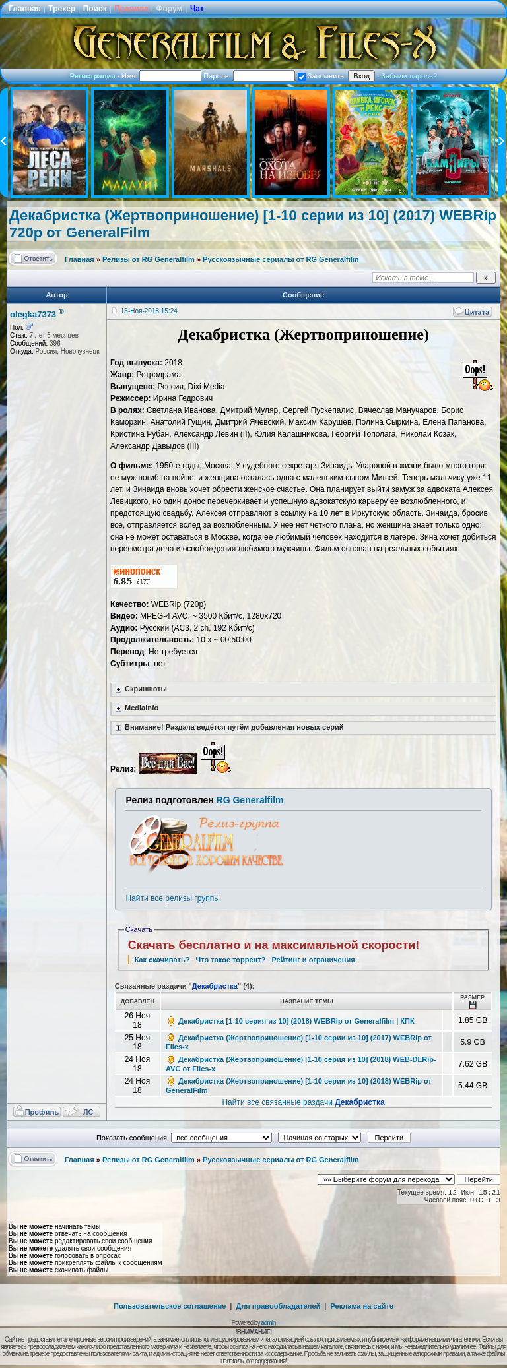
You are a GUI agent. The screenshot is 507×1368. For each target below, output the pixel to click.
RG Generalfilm (250, 800)
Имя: (161, 76)
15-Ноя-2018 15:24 (149, 311)
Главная (25, 8)
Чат (197, 8)
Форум (169, 8)
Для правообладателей (278, 1306)
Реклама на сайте (361, 1306)
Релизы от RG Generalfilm (148, 259)
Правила (131, 8)
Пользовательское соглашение (170, 1306)
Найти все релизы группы (172, 898)
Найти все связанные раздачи (303, 1102)
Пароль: (248, 76)
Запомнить (321, 76)
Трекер (61, 8)
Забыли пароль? (409, 76)
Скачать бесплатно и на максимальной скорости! (274, 945)
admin (268, 1322)
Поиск (95, 8)
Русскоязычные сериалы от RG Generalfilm (280, 259)
